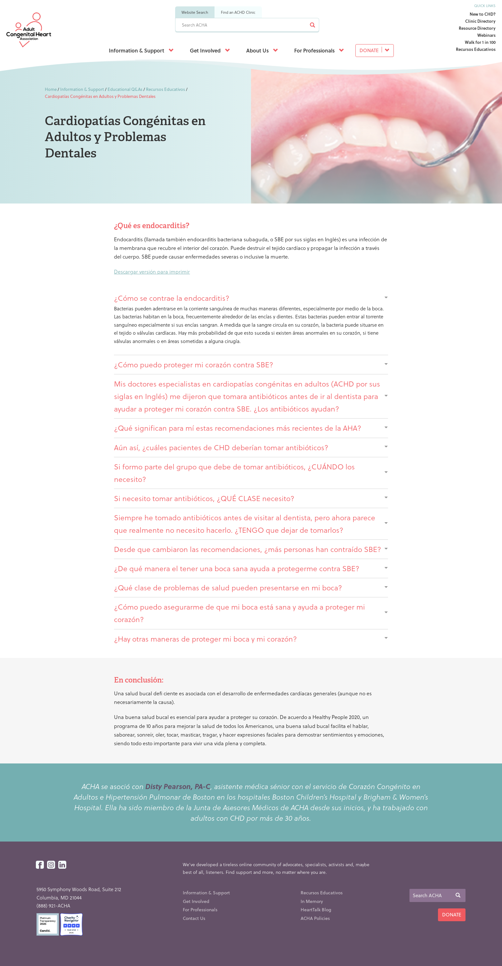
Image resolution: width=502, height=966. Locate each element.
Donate (375, 50)
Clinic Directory (480, 21)
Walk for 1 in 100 (480, 42)
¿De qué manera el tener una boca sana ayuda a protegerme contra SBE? (250, 568)
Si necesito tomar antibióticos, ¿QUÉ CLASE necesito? (250, 498)
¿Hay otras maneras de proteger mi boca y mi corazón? (250, 638)
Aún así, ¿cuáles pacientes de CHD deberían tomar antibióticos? (250, 447)
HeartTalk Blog (316, 909)
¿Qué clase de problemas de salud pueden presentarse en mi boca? (250, 587)
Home (51, 89)
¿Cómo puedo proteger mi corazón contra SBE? (250, 364)
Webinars (486, 35)
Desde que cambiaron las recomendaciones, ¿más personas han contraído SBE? (250, 549)
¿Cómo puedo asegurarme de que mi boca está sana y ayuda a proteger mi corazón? (250, 613)
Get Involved (210, 50)
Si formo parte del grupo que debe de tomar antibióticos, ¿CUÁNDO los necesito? (250, 472)
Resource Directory (477, 28)
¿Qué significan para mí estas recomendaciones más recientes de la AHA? (250, 427)
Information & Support (141, 50)
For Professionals (319, 50)
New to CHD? (483, 14)
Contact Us (194, 918)
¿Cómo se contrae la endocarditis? (250, 297)
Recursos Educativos (476, 49)
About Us (262, 50)
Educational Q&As (125, 89)
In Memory (312, 901)
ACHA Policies (315, 918)
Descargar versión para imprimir (152, 271)
